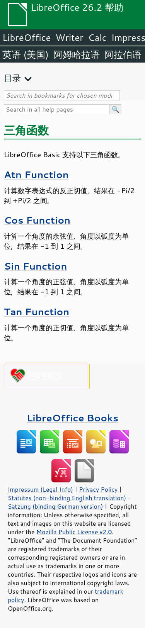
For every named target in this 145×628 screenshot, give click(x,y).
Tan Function (36, 311)
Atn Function (36, 174)
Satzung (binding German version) (55, 506)
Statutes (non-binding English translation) (67, 498)
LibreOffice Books (73, 417)
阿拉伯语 (123, 54)
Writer (69, 37)
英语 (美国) (25, 54)
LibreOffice (26, 37)
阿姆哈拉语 (76, 54)
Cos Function (37, 220)
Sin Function (35, 266)
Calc (97, 37)
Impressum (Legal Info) (40, 489)
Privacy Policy (98, 489)
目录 (12, 78)
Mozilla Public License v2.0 (74, 532)
